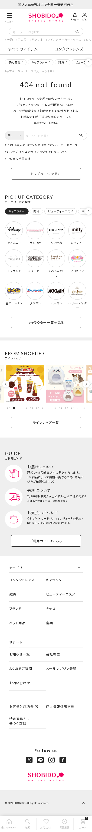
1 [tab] (8, 408)
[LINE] (40, 760)
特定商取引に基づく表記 (19, 721)
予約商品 (14, 62)
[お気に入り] (46, 824)
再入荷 (22, 39)
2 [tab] (14, 408)
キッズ (51, 608)
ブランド (15, 608)
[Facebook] (62, 760)
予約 (10, 39)
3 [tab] (20, 408)
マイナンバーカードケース (64, 39)
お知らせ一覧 (19, 654)
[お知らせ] (74, 16)
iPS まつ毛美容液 (19, 159)
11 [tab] (66, 408)
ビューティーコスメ (61, 594)
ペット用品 (17, 623)
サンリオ (37, 39)
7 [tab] (43, 408)
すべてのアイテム (23, 49)
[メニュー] (9, 17)
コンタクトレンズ (69, 49)
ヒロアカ (27, 152)
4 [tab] (26, 408)
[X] (29, 760)
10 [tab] (60, 408)
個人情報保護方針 (60, 706)
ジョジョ (41, 152)
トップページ (12, 71)
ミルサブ (12, 152)
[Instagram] (51, 760)
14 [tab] (84, 408)
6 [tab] (37, 408)
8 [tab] (49, 408)
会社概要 (53, 654)
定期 (49, 623)
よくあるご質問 (20, 668)
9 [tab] (55, 408)
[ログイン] (84, 16)
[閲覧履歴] (64, 824)
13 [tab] (78, 408)
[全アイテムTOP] (9, 824)
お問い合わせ (19, 683)
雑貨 (61, 62)
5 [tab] (31, 408)
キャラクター (39, 62)
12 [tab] (72, 408)
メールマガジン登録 (61, 668)
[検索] (27, 824)
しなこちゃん (59, 152)
